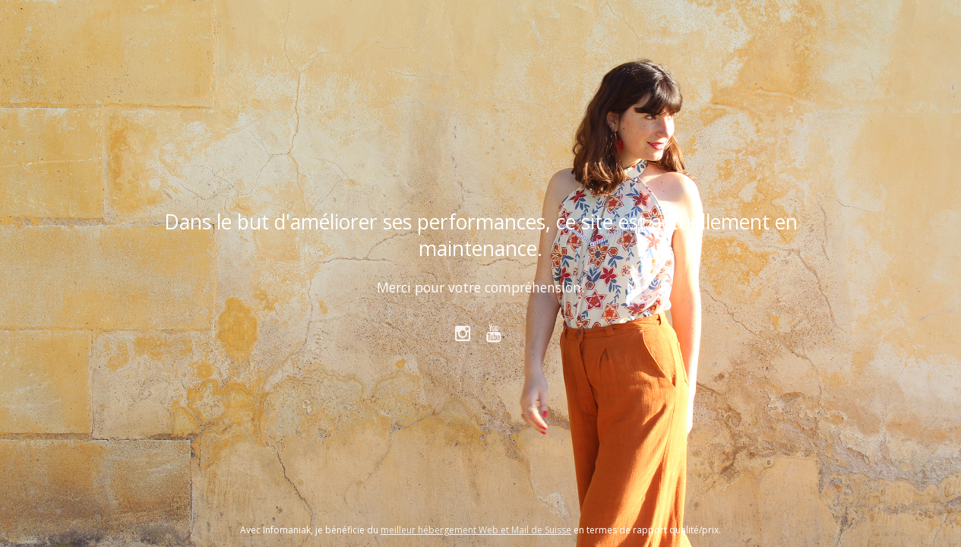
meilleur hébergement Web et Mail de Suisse (476, 529)
